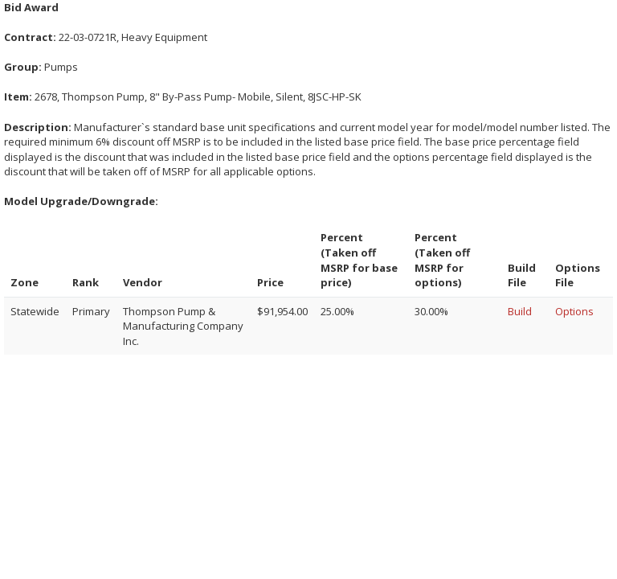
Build (520, 311)
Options (574, 311)
